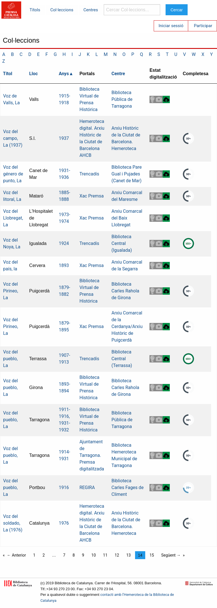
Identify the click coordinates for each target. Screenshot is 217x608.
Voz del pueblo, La (10, 358)
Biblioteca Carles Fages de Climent (128, 487)
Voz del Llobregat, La (13, 218)
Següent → (171, 555)
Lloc (33, 73)
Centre (118, 73)
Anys (64, 73)
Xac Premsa (91, 196)
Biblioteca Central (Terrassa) (122, 358)
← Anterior (16, 555)
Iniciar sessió (171, 25)
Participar (203, 25)
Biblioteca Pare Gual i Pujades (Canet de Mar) (127, 173)
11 (105, 555)
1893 (64, 265)
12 (117, 555)
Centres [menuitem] (90, 9)
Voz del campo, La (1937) (12, 138)
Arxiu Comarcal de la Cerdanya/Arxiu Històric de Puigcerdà (127, 326)
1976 (64, 523)
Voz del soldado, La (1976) (12, 523)
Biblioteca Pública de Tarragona (122, 99)
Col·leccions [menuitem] (61, 9)
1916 (64, 487)
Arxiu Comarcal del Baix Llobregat (127, 218)
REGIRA (87, 487)
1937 (64, 138)
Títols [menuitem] (35, 9)
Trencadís (89, 174)
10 (93, 555)
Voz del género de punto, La (13, 173)
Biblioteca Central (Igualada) (122, 243)
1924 (64, 243)
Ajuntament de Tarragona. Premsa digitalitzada (91, 455)
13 (128, 555)
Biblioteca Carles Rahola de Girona (125, 290)
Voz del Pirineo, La (10, 290)
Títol (7, 73)
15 (151, 555)
